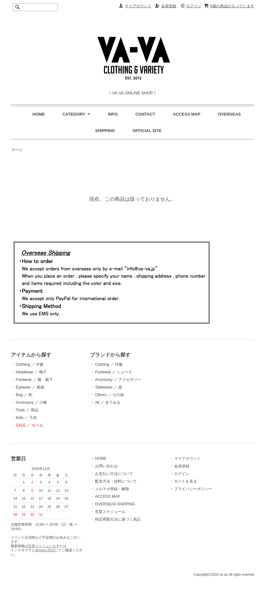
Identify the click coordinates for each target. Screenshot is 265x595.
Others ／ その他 (109, 395)
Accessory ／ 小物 (31, 402)
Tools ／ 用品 (27, 410)
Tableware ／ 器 (108, 387)
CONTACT (145, 114)
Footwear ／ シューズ (113, 372)
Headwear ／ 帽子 (31, 372)
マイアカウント (138, 6)
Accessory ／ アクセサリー (118, 379)
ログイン (193, 6)
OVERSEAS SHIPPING (115, 504)
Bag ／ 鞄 (24, 395)
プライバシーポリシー (193, 489)
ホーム (17, 149)
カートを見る (185, 481)
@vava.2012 (45, 550)
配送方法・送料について (116, 481)
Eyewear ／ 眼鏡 (30, 387)
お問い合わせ (106, 466)
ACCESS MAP (186, 114)
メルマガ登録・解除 (112, 489)
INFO (113, 114)
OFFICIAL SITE (146, 130)
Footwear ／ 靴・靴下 (34, 379)
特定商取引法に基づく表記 (118, 519)
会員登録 (168, 6)
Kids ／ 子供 (26, 417)
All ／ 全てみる (107, 402)
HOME (39, 114)
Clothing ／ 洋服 (29, 364)
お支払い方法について (114, 474)
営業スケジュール (42, 546)
